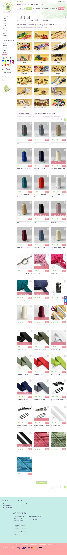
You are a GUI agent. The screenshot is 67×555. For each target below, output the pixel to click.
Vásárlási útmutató (18, 518)
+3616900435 (20, 1)
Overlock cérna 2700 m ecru (23, 324)
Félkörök (5, 37)
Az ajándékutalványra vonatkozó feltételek (21, 534)
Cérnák (4, 23)
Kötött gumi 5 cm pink (38, 273)
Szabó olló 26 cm (54, 324)
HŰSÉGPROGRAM (21, 4)
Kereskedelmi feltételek (19, 516)
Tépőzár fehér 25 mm (55, 425)
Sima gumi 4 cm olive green (23, 374)
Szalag (4, 18)
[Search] (24, 8)
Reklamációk (16, 522)
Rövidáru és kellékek (7, 509)
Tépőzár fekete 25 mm (21, 452)
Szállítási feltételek (31, 4)
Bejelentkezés (45, 8)
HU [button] (64, 4)
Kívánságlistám (37, 8)
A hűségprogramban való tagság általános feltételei (25, 504)
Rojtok (4, 50)
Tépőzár (5, 27)
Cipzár (4, 52)
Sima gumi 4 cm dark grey (39, 399)
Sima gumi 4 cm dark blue (22, 399)
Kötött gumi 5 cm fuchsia (56, 273)
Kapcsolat (41, 4)
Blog (37, 4)
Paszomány (5, 43)
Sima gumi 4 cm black (21, 349)
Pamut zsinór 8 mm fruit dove (40, 452)
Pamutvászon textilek (8, 503)
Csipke (4, 48)
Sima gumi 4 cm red (38, 374)
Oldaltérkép (5, 548)
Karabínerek (5, 38)
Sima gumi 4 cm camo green (40, 349)
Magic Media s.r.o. (10, 552)
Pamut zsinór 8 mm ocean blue (23, 476)
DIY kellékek (6, 47)
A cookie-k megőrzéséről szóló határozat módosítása (35, 517)
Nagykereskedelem (18, 524)
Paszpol (5, 45)
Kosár (61, 8)
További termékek (41, 483)
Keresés (29, 8)
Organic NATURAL (7, 511)
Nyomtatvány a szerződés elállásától (19, 526)
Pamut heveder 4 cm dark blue (40, 300)
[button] (8, 72)
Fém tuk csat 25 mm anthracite (57, 300)
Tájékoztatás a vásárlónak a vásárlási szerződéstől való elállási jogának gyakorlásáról (20, 530)
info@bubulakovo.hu (61, 1)
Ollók (4, 25)
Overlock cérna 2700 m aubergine (41, 324)
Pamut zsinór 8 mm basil (56, 452)
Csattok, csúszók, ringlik (8, 40)
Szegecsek (5, 35)
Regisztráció (53, 8)
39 (61, 487)
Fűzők (4, 20)
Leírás (29, 139)
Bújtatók (5, 32)
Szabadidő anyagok (7, 505)
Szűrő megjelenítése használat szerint (45, 113)
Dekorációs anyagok (7, 507)
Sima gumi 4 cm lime (55, 374)
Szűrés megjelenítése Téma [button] (25, 113)
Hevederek (5, 30)
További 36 (5, 54)
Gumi (4, 28)
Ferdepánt (5, 22)
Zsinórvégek (6, 33)
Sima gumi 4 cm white (55, 349)
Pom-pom (5, 42)
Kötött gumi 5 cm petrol (22, 300)
